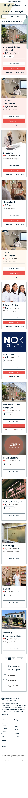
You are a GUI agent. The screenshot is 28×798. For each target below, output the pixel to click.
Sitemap (4, 760)
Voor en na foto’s (5, 733)
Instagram (3, 744)
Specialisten (4, 728)
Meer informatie (14, 64)
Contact (16, 729)
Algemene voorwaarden (12, 760)
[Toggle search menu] (23, 5)
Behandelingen (5, 723)
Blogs (2, 736)
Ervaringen (4, 731)
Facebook (3, 746)
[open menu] (2, 5)
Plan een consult (14, 68)
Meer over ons (4, 714)
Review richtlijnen (18, 723)
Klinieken (3, 725)
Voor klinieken (17, 736)
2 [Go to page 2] (13, 659)
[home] (12, 5)
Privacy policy (22, 760)
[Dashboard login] (26, 5)
